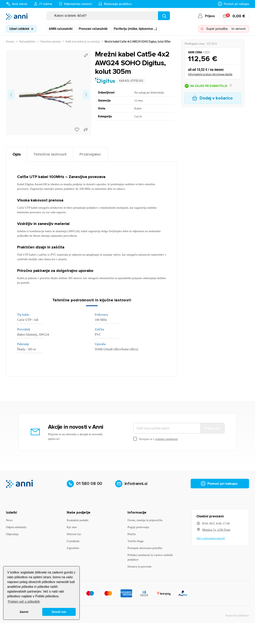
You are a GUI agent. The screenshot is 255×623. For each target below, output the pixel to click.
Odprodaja (12, 534)
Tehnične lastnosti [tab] (50, 154)
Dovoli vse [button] (59, 611)
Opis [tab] (17, 154)
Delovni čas (74, 534)
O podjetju (73, 541)
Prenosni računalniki (93, 29)
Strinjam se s (155, 439)
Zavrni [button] (24, 611)
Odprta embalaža (16, 527)
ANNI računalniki (60, 29)
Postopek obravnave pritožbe (145, 548)
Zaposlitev (73, 548)
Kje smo (72, 527)
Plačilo (132, 534)
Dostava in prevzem (139, 566)
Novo (9, 520)
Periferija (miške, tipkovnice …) (135, 29)
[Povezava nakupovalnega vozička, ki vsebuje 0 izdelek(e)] (234, 16)
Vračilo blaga (135, 541)
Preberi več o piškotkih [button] (24, 601)
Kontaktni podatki (77, 520)
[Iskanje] (108, 15)
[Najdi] (164, 15)
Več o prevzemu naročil (210, 538)
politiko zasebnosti (166, 439)
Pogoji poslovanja (138, 527)
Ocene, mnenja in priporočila (145, 520)
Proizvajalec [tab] (90, 154)
